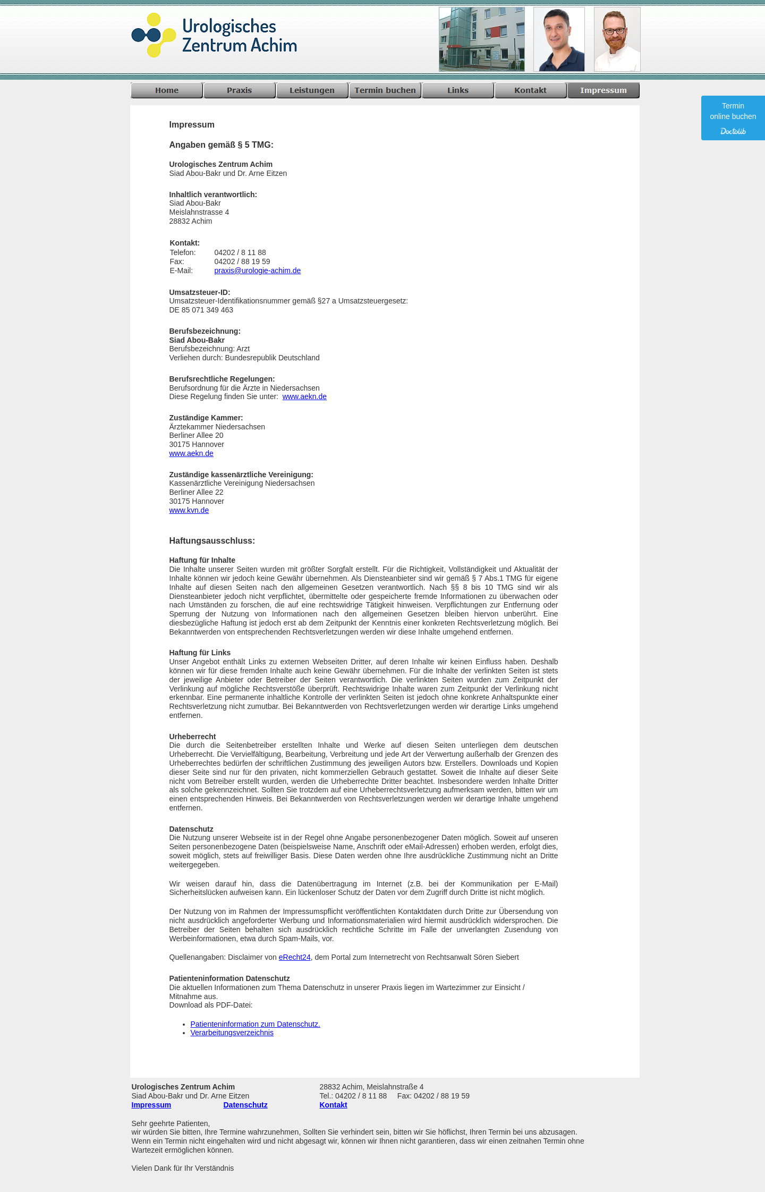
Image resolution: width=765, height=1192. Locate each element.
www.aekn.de (305, 396)
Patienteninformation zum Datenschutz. (255, 1024)
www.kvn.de (189, 510)
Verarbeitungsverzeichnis (232, 1032)
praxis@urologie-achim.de (258, 270)
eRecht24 (295, 957)
